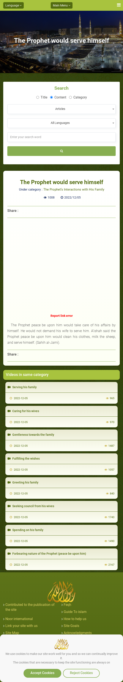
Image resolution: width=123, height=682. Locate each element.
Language (13, 5)
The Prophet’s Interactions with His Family (73, 189)
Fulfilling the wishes (24, 458)
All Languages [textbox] (60, 123)
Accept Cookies (42, 673)
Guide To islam (75, 612)
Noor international (19, 619)
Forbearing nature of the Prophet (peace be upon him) (47, 553)
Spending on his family (25, 530)
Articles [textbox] (60, 109)
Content (58, 97)
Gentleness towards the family (31, 434)
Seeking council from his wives (31, 506)
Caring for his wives (23, 411)
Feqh (67, 605)
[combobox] (61, 109)
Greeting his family (23, 482)
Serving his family (22, 387)
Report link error (61, 315)
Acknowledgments (78, 633)
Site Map (12, 633)
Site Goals (71, 626)
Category (78, 97)
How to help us (75, 619)
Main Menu (61, 5)
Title (41, 97)
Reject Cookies (81, 673)
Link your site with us (21, 626)
